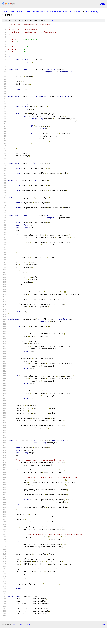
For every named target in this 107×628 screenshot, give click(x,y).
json (103, 624)
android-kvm (8, 11)
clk (86, 11)
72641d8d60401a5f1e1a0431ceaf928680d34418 (47, 11)
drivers (79, 11)
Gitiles (14, 624)
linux (19, 11)
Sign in (102, 4)
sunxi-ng (93, 11)
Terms (27, 624)
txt (97, 624)
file (51, 20)
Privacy (20, 624)
